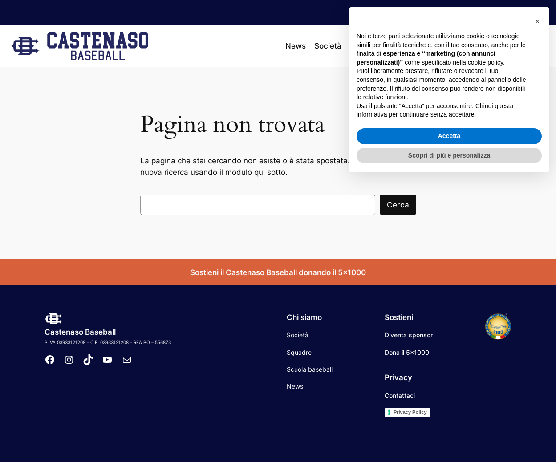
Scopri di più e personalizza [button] (449, 437)
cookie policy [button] (485, 345)
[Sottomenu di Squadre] (385, 46)
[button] (537, 304)
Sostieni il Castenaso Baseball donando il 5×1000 (278, 272)
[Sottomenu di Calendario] (440, 46)
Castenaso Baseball (80, 332)
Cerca (398, 204)
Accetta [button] (449, 418)
